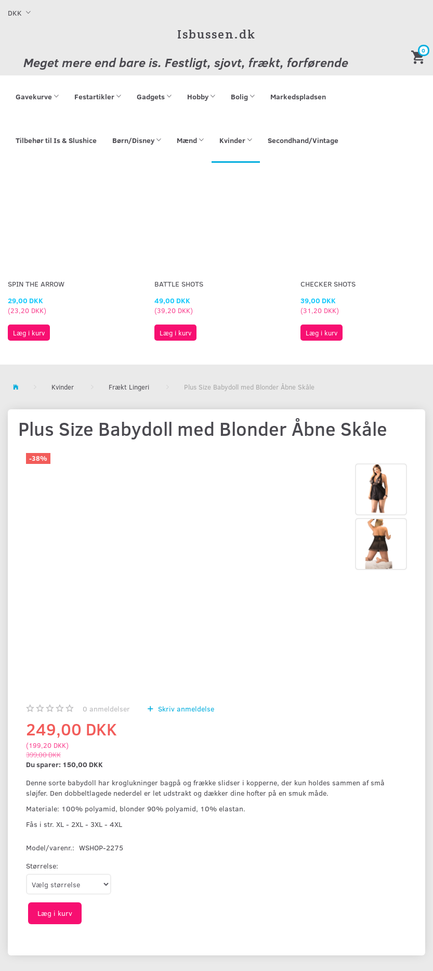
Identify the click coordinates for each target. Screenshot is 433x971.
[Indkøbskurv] (419, 56)
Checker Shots (328, 284)
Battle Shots (178, 284)
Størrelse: (42, 866)
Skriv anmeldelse (185, 709)
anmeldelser (106, 709)
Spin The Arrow (36, 284)
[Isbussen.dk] (216, 34)
